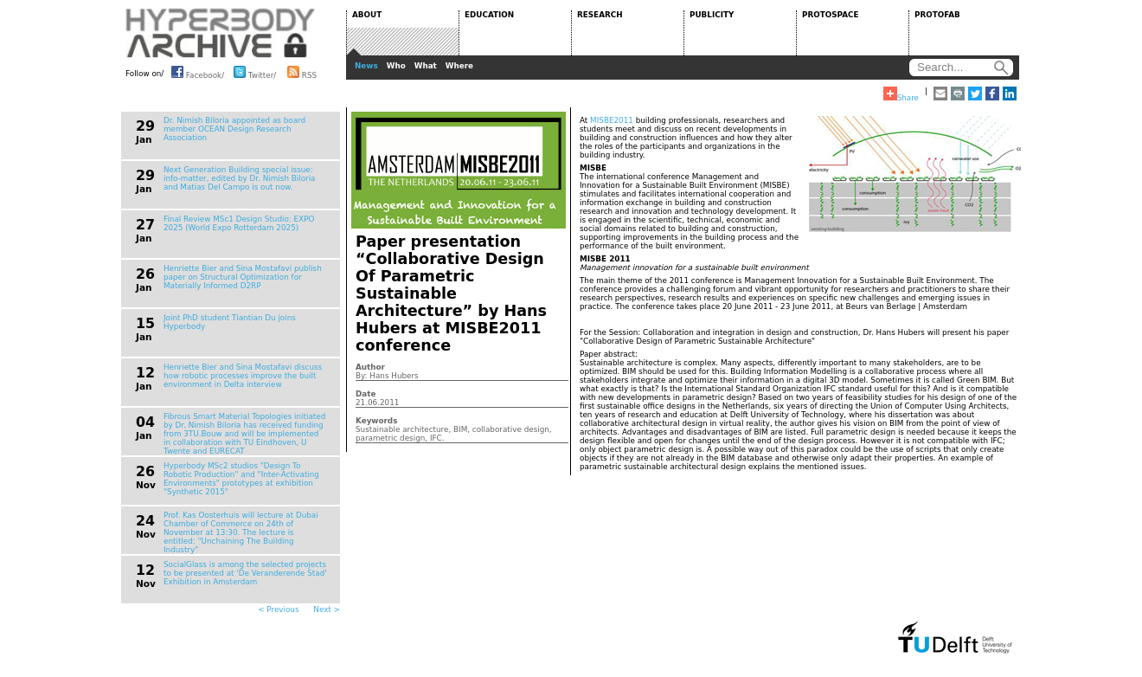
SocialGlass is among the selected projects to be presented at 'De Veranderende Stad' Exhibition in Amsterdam (245, 573)
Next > (326, 609)
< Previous (278, 609)
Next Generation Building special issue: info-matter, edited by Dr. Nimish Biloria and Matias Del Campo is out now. (240, 178)
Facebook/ (197, 72)
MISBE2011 (611, 120)
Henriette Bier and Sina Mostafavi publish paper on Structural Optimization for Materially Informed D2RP (243, 277)
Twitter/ (255, 72)
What (425, 65)
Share (901, 94)
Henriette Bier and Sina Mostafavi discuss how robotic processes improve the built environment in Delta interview (243, 376)
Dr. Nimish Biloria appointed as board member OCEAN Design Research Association (234, 129)
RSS (302, 72)
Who (396, 65)
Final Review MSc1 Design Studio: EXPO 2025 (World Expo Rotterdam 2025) (239, 223)
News (366, 65)
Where (459, 65)
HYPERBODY (220, 33)
